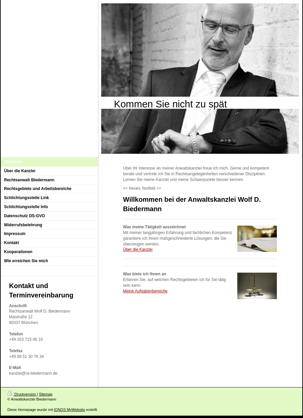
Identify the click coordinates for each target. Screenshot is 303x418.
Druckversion (22, 394)
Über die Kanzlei (138, 249)
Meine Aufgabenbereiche (145, 291)
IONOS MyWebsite (69, 410)
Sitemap (45, 394)
